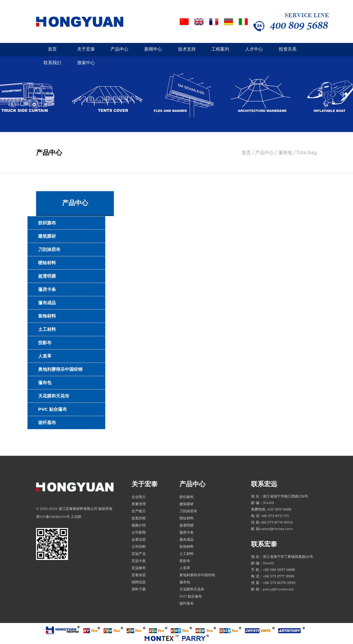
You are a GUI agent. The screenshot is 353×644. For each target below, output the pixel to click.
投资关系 (288, 49)
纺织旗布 (47, 223)
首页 (52, 49)
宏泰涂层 (139, 575)
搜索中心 (86, 62)
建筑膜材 (47, 236)
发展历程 (139, 518)
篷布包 (44, 382)
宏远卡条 (139, 560)
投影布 (44, 342)
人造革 (44, 356)
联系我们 (52, 62)
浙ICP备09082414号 (53, 516)
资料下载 (139, 589)
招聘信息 (139, 582)
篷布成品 (47, 302)
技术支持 (187, 49)
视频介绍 (139, 525)
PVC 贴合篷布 (52, 409)
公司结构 (139, 546)
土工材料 (47, 329)
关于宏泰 (86, 49)
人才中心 (254, 49)
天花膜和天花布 (53, 396)
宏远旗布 (139, 568)
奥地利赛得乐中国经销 (60, 369)
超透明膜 (47, 276)
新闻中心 (153, 49)
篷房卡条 (47, 289)
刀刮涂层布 (49, 249)
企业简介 (139, 497)
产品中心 (119, 49)
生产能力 (139, 511)
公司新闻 (139, 532)
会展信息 (139, 539)
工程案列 (220, 49)
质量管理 (139, 504)
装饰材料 (47, 316)
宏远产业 (139, 553)
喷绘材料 (47, 262)
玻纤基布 (47, 422)
